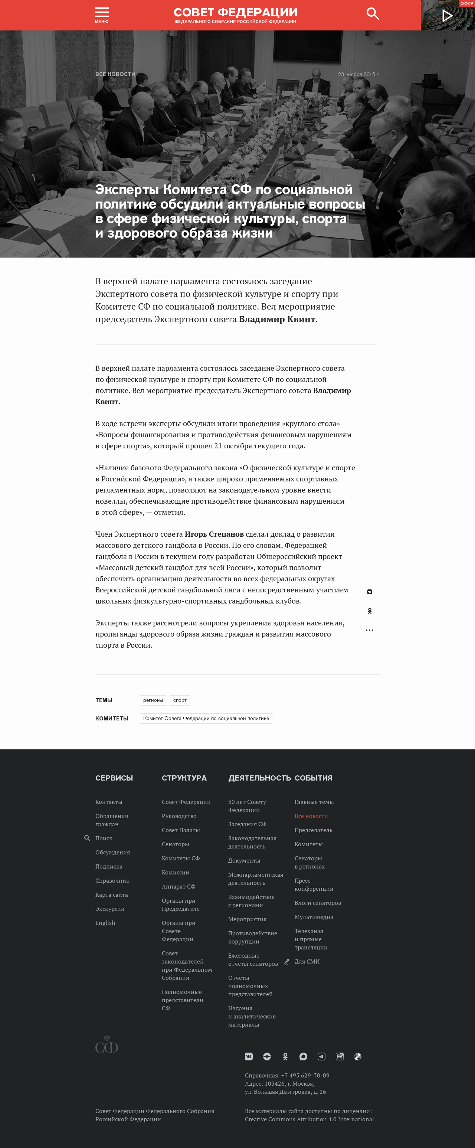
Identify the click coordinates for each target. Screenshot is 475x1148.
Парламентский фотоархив (357, 1056)
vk (249, 1056)
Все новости (115, 74)
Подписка (108, 866)
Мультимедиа (314, 916)
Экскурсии (110, 908)
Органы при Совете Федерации (179, 931)
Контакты (108, 801)
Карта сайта (111, 894)
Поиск (103, 838)
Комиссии (175, 872)
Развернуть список (369, 630)
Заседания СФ (247, 824)
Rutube (340, 1056)
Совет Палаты (181, 830)
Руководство (179, 816)
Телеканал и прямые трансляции (311, 939)
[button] (102, 15)
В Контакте (370, 591)
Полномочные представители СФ (182, 1000)
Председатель (313, 830)
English (105, 922)
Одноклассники (370, 611)
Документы (244, 860)
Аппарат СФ (179, 886)
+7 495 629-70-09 (305, 1075)
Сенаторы (175, 844)
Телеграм (321, 1056)
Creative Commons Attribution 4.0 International (309, 1119)
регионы (153, 700)
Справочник (112, 880)
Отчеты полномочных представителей (250, 986)
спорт (180, 700)
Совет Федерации (186, 801)
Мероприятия (247, 919)
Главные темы (314, 801)
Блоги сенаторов (318, 902)
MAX (303, 1056)
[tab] (369, 615)
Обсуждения (112, 852)
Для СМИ (307, 961)
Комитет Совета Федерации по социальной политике (206, 718)
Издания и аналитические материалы (252, 1016)
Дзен (267, 1056)
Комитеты (309, 844)
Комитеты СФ (181, 858)
